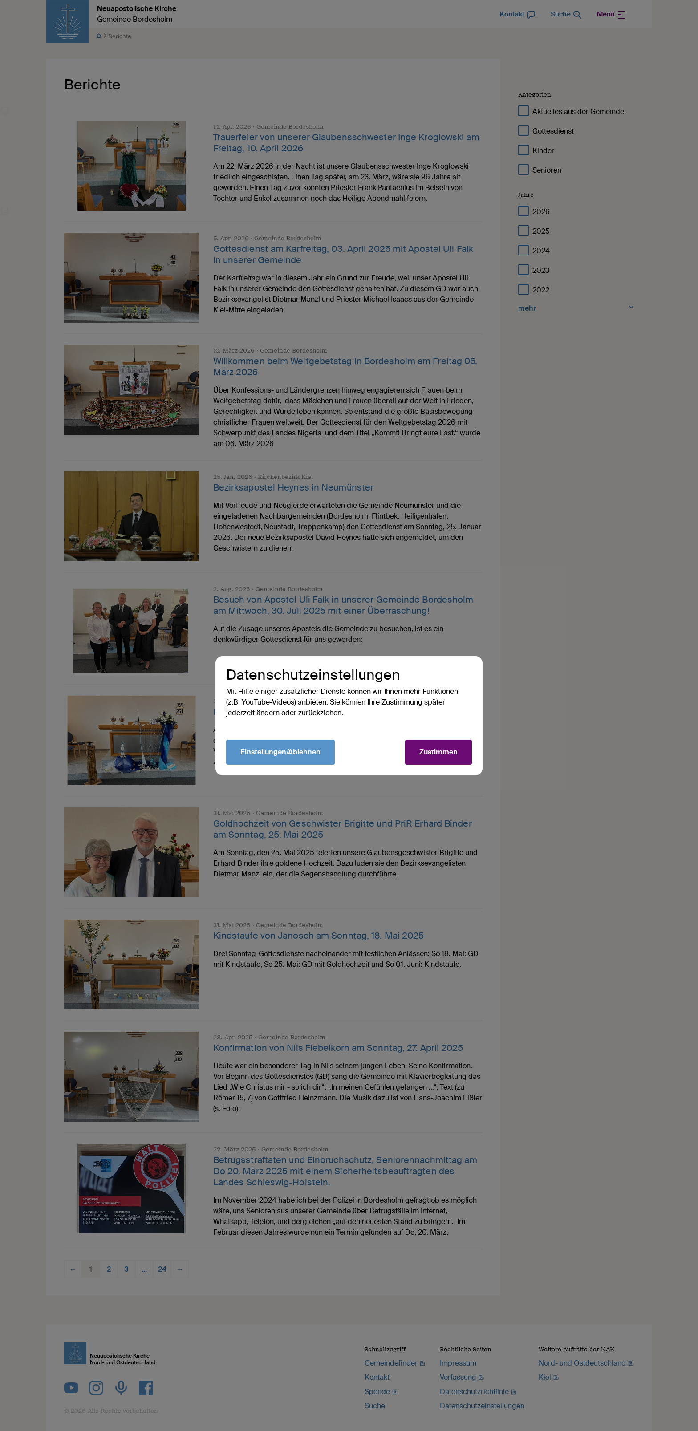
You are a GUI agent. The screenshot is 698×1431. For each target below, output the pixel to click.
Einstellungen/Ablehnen (280, 752)
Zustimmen (438, 752)
